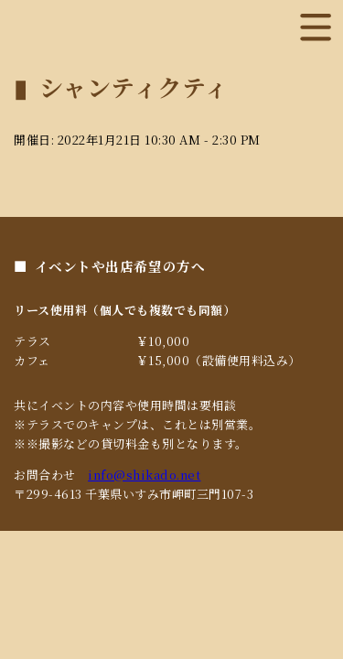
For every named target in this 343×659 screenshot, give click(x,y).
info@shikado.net (144, 474)
